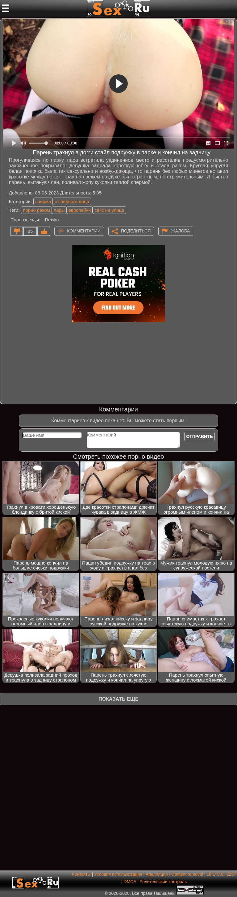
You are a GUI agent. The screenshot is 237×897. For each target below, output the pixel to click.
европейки (80, 210)
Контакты (81, 874)
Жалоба (180, 230)
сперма (43, 201)
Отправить (199, 436)
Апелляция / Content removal (174, 874)
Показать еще (118, 699)
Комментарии (84, 230)
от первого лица (72, 201)
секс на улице (109, 210)
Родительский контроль (163, 881)
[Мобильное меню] (5, 8)
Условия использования (118, 874)
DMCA (130, 881)
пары (59, 210)
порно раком (36, 210)
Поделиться (136, 230)
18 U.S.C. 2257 (221, 874)
